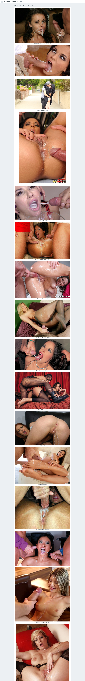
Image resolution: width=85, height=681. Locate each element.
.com (13, 1)
